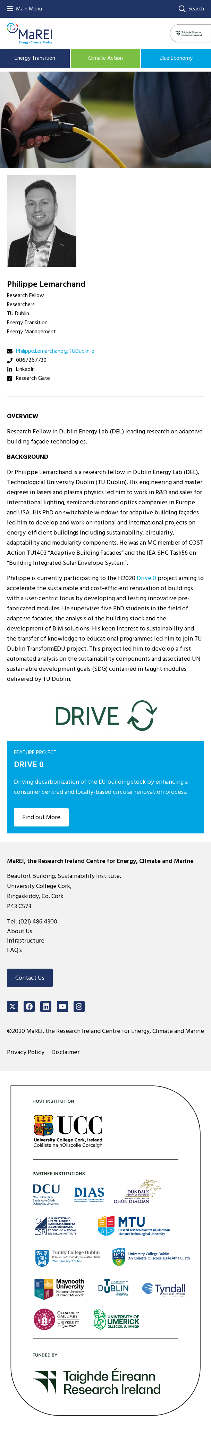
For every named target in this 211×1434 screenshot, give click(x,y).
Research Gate (33, 378)
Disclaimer (65, 1052)
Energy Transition (35, 58)
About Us (19, 931)
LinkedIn (25, 369)
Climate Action (105, 58)
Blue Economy (176, 58)
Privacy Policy (25, 1052)
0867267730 (31, 360)
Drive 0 (146, 578)
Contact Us (29, 978)
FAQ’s (14, 950)
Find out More (41, 817)
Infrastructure (25, 941)
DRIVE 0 (29, 764)
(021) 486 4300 (37, 921)
